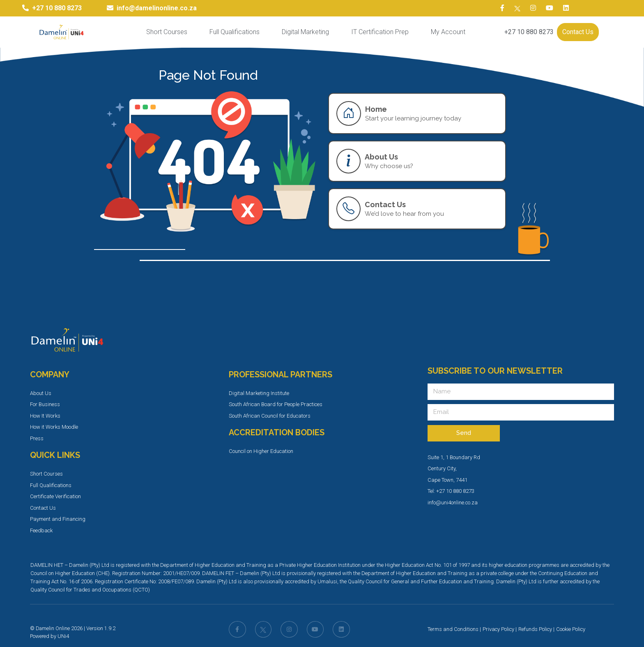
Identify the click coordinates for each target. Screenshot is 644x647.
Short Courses (166, 32)
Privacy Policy (498, 629)
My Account (448, 32)
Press (37, 438)
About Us (40, 393)
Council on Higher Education (261, 451)
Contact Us (577, 32)
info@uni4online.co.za (453, 502)
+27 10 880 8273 (529, 32)
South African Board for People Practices (275, 404)
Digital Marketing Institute (259, 393)
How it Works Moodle (54, 427)
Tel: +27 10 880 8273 (451, 491)
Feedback (41, 530)
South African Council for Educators (269, 416)
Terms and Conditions (453, 629)
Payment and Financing (57, 519)
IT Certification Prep (380, 32)
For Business (45, 404)
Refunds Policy (535, 629)
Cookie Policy (570, 629)
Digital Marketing (305, 32)
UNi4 (63, 636)
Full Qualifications (234, 32)
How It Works (45, 416)
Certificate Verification (55, 496)
